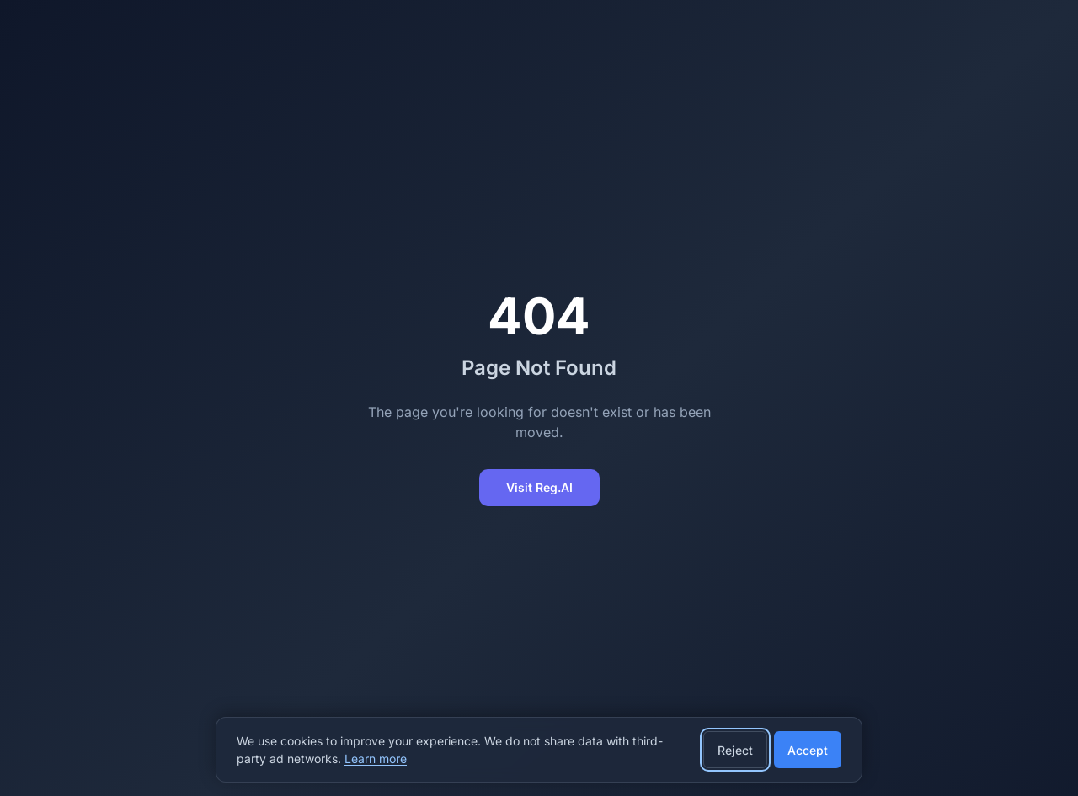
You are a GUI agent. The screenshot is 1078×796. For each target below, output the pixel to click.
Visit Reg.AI (539, 487)
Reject (735, 750)
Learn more (375, 758)
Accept (807, 750)
